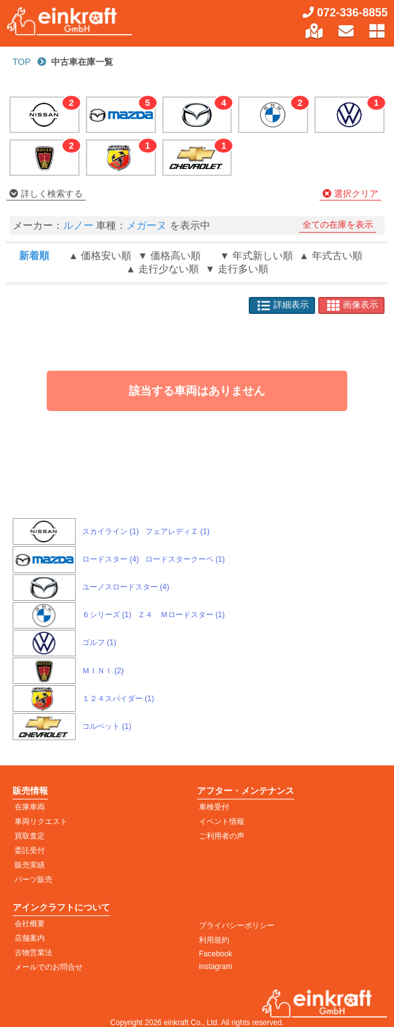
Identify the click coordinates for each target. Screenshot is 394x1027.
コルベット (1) (106, 726)
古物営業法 (33, 952)
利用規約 (214, 940)
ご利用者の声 (221, 836)
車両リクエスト (41, 821)
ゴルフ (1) (99, 642)
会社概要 (30, 923)
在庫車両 (30, 807)
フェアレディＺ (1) (177, 531)
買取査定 (30, 836)
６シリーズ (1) (106, 614)
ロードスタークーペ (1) (185, 559)
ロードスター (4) (110, 559)
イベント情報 (221, 821)
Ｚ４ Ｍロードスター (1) (181, 614)
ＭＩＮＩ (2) (103, 670)
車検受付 (214, 807)
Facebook (215, 953)
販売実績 (30, 865)
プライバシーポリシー (237, 925)
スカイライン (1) (110, 531)
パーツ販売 (33, 879)
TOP (22, 62)
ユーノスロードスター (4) (125, 587)
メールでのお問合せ (49, 967)
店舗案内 (30, 938)
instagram (215, 966)
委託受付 (30, 850)
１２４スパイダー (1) (118, 698)
